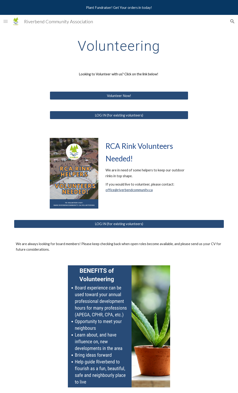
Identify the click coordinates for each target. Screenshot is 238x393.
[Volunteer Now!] (119, 95)
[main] (119, 45)
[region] (119, 7)
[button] (5, 21)
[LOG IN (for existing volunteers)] (119, 115)
